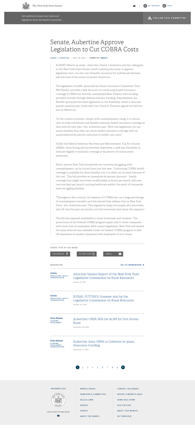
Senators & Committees (93, 397)
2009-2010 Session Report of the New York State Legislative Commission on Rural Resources (106, 279)
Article (53, 276)
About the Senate (89, 419)
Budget (84, 408)
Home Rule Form (126, 403)
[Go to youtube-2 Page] (58, 418)
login (169, 6)
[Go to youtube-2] (134, 6)
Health (103, 61)
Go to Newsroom (131, 268)
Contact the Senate (128, 392)
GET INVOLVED (124, 419)
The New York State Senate (47, 6)
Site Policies (124, 408)
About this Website (127, 414)
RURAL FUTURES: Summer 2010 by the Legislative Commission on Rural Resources (103, 301)
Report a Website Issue (129, 397)
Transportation (57, 280)
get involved (154, 6)
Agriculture (55, 279)
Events (84, 414)
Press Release (56, 321)
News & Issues (87, 392)
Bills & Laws (86, 403)
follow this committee (169, 19)
